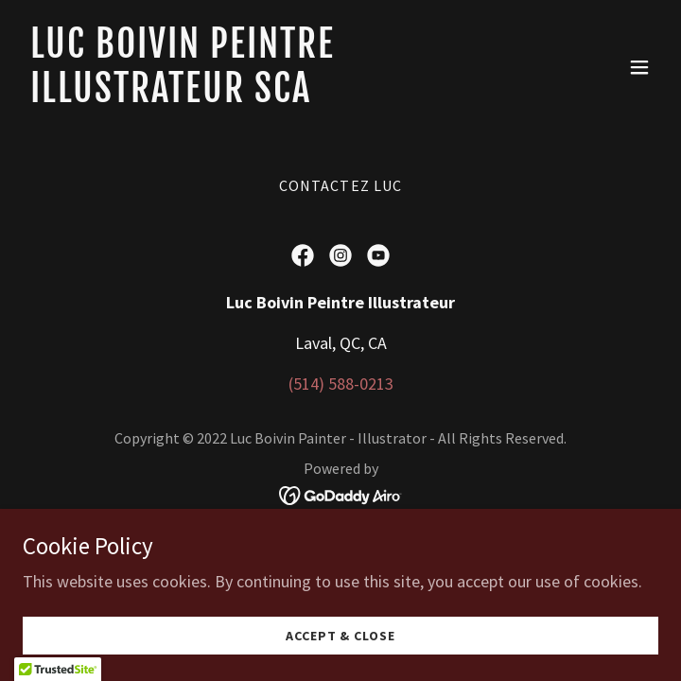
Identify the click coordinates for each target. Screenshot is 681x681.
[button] (639, 67)
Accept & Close (341, 635)
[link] (245, 96)
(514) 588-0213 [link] (340, 383)
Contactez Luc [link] (341, 185)
